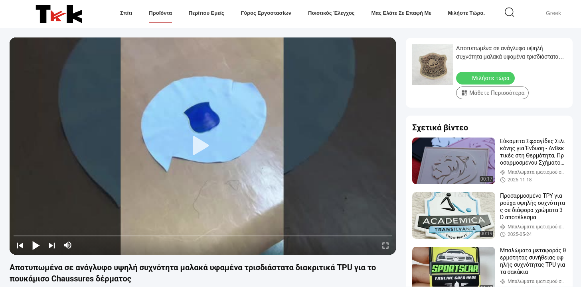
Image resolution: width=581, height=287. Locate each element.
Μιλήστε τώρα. (466, 13)
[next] (52, 245)
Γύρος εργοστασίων (266, 13)
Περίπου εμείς (206, 13)
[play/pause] (36, 245)
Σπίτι (126, 13)
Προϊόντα (160, 13)
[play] (203, 146)
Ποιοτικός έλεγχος (331, 13)
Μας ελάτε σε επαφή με (401, 13)
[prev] (20, 245)
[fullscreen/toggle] (385, 245)
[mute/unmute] (68, 245)
